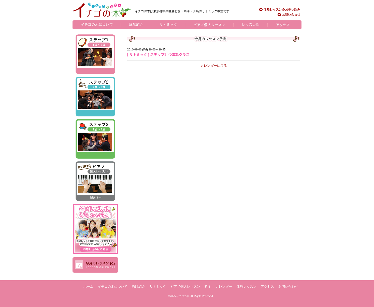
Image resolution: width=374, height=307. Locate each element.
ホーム (88, 286)
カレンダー (223, 286)
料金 (208, 286)
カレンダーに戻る (213, 66)
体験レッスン (246, 286)
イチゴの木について (112, 286)
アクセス (267, 286)
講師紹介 (138, 286)
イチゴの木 (182, 296)
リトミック (158, 286)
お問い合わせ (288, 286)
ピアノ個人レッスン (185, 286)
